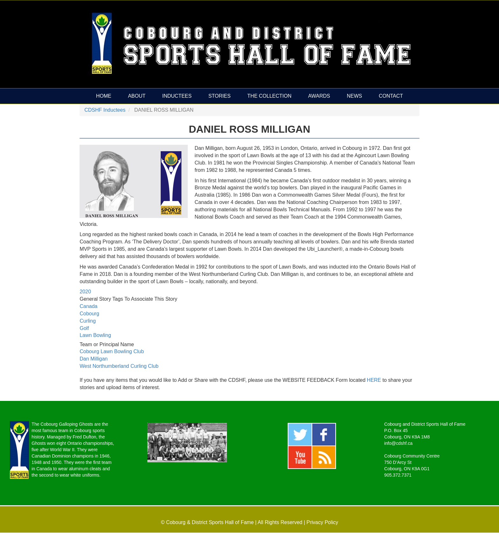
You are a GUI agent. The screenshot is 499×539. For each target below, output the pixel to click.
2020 (85, 291)
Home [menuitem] (103, 96)
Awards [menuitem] (319, 96)
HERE (375, 380)
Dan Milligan (94, 358)
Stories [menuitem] (219, 96)
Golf (84, 328)
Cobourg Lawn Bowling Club (112, 351)
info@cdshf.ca (398, 443)
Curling (88, 321)
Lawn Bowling (95, 335)
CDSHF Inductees (104, 110)
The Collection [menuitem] (269, 96)
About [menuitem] (136, 96)
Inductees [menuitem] (177, 96)
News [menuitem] (354, 96)
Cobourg (89, 313)
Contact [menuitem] (391, 96)
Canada (88, 306)
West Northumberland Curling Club (119, 366)
